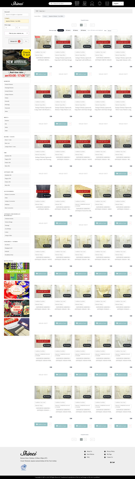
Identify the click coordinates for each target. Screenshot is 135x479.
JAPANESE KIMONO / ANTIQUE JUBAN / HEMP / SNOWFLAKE (123, 259)
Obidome (7, 204)
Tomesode (7, 108)
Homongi (7, 104)
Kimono (7, 120)
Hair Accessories (9, 208)
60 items (68, 30)
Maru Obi (7, 166)
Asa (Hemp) (8, 228)
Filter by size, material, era (16, 33)
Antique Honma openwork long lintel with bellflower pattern (83, 59)
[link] (45, 467)
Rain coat (7, 143)
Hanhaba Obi (8, 155)
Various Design (8, 222)
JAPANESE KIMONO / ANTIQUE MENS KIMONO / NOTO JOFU (43, 59)
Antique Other (8, 235)
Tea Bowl (7, 244)
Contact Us (110, 457)
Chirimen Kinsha (9, 218)
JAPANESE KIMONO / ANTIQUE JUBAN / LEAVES (123, 308)
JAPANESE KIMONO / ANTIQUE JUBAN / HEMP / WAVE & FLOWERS (83, 259)
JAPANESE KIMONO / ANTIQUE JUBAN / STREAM (123, 208)
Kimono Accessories (10, 194)
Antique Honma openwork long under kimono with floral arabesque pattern (123, 59)
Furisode (7, 101)
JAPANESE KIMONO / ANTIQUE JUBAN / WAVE (83, 158)
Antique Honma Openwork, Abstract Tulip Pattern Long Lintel (63, 109)
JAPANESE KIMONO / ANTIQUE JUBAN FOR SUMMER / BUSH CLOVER (83, 411)
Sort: (105, 30)
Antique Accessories (10, 201)
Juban (6, 111)
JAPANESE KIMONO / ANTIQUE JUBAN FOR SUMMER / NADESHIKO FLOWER (103, 411)
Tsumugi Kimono (9, 87)
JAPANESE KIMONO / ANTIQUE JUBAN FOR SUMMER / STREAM (103, 360)
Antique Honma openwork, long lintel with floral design (63, 59)
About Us (89, 451)
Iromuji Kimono (9, 91)
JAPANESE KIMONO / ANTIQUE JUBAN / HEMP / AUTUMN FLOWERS (123, 158)
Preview (47, 46)
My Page (109, 454)
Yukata (6, 98)
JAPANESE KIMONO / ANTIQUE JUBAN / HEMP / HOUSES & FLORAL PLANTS (83, 308)
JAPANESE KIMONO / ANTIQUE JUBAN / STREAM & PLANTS (103, 308)
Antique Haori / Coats (10, 146)
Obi (6, 124)
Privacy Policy (111, 451)
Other (6, 130)
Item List (42, 11)
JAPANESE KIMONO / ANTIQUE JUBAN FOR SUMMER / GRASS (63, 411)
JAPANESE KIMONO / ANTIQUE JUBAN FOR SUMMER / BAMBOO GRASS (123, 360)
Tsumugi (7, 225)
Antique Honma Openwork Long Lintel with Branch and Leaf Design (43, 109)
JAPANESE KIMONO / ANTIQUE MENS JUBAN (103, 59)
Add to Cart (42, 74)
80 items (75, 30)
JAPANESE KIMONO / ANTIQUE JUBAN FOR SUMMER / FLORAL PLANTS (43, 360)
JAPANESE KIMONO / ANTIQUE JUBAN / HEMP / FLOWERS (103, 259)
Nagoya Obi (8, 159)
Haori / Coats (8, 140)
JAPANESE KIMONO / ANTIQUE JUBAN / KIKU (103, 208)
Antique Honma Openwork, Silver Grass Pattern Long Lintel (123, 109)
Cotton (6, 232)
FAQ (88, 457)
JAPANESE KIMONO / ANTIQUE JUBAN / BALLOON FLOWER (43, 409)
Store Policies (90, 454)
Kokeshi (7, 251)
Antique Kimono (9, 94)
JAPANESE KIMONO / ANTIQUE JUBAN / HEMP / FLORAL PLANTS (103, 158)
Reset (26, 41)
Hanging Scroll (8, 248)
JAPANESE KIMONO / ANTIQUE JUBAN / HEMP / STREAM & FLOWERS (63, 259)
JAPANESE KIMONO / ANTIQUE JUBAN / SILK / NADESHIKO (63, 208)
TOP (37, 11)
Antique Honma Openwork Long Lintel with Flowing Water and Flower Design (43, 158)
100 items (83, 30)
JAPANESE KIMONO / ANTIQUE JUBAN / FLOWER (63, 158)
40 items (60, 30)
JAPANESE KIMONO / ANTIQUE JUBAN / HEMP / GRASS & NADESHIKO (63, 308)
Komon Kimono (9, 84)
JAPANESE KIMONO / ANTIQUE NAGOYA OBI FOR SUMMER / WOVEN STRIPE (83, 210)
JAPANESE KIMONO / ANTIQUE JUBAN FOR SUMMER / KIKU (63, 360)
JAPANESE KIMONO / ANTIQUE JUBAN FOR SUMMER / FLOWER (83, 360)
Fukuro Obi (7, 162)
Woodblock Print (9, 254)
